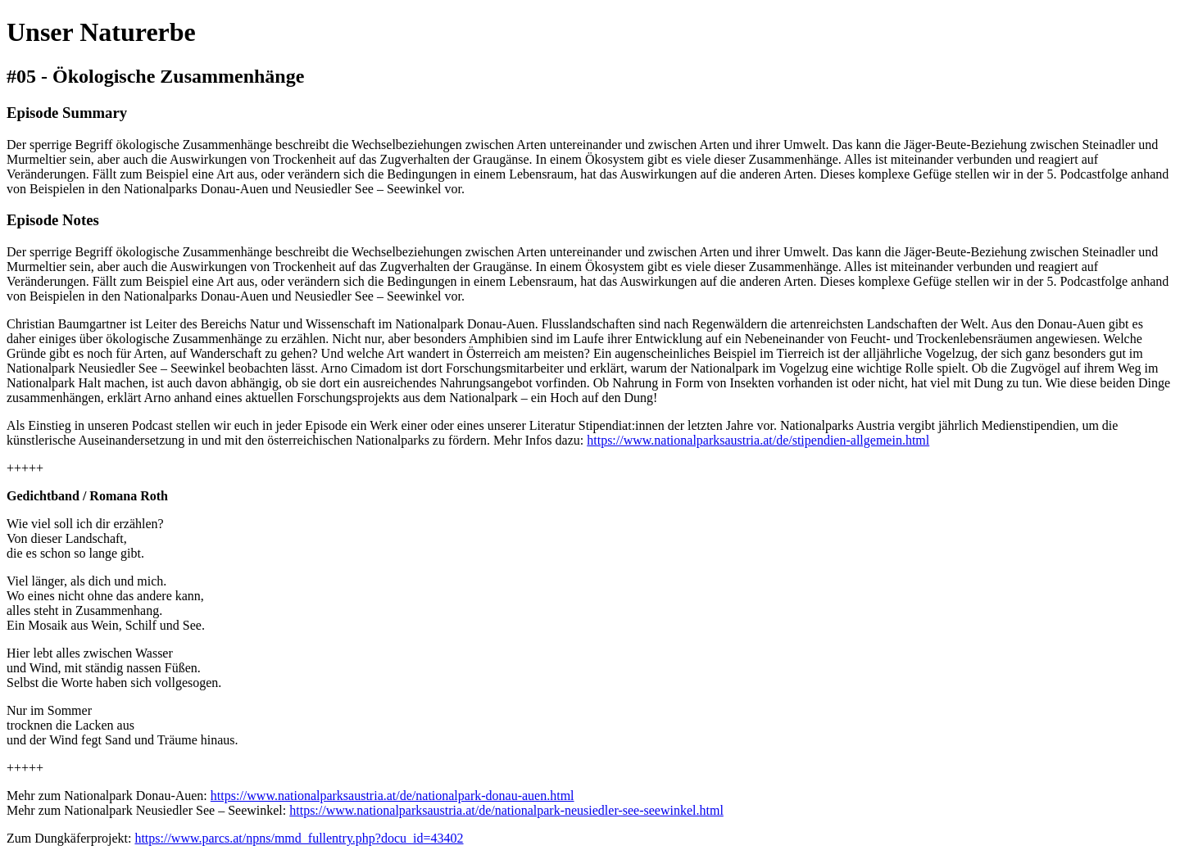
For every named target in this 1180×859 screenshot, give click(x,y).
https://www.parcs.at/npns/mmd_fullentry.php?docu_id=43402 (298, 838)
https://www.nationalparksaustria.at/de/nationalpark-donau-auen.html (392, 795)
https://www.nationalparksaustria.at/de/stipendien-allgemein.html (758, 440)
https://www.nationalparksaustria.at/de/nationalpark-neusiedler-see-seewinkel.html (506, 810)
